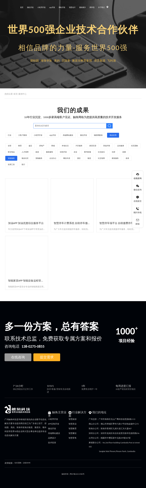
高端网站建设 (54, 433)
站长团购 (18, 463)
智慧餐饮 (73, 433)
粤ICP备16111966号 (77, 474)
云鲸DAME (26, 463)
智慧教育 (73, 428)
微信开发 (52, 428)
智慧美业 (73, 424)
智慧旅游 (73, 419)
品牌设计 (52, 438)
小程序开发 (53, 419)
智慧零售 (73, 438)
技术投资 (52, 442)
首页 (16, 94)
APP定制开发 (53, 424)
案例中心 (23, 94)
